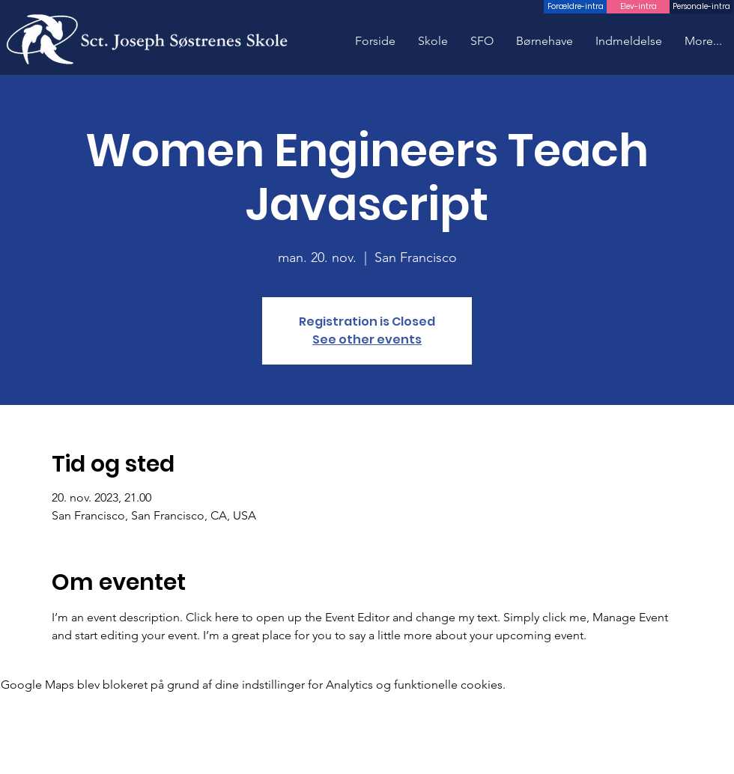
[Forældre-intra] (575, 6)
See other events (367, 339)
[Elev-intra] (638, 6)
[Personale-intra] (701, 6)
